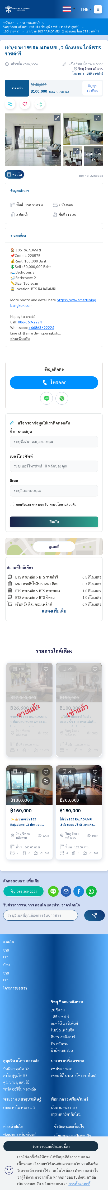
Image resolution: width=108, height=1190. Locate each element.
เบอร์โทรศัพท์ (21, 456)
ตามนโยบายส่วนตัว (62, 504)
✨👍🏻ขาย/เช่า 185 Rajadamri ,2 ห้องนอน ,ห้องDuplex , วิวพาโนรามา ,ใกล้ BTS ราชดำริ (29, 822)
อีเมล (14, 480)
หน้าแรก (8, 23)
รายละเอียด (18, 235)
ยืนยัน (54, 521)
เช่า (5, 956)
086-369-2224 (30, 321)
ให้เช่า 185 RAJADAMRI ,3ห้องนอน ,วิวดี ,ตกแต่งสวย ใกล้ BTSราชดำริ (76, 822)
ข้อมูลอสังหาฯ (19, 190)
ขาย (6, 950)
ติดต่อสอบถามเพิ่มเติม (21, 880)
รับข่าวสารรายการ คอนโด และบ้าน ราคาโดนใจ (41, 904)
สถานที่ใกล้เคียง (20, 567)
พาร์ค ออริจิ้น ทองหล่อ (19, 1089)
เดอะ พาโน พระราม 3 (19, 1107)
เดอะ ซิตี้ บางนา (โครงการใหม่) (73, 1075)
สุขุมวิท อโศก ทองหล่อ (21, 1060)
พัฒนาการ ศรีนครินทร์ (69, 1099)
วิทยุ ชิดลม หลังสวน (67, 1001)
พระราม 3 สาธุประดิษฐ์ (22, 1099)
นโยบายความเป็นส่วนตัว (72, 1135)
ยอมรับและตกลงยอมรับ (32, 504)
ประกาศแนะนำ (30, 23)
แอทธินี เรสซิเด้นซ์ (64, 1023)
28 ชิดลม (58, 1009)
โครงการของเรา (15, 988)
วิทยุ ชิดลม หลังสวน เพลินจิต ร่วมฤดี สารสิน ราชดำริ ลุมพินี (41, 27)
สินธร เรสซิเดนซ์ (63, 1036)
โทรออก (54, 382)
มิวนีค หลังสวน (62, 1050)
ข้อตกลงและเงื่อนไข (69, 1126)
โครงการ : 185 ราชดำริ (87, 73)
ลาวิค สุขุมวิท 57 (15, 1075)
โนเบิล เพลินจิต (62, 1029)
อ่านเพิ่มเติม (20, 338)
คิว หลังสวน (59, 1043)
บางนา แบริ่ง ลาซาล (67, 1060)
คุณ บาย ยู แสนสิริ (16, 1082)
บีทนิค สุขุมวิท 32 (16, 1068)
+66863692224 (41, 327)
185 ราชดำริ (11, 31)
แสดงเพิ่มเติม (54, 611)
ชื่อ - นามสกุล (21, 431)
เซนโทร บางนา (62, 1068)
